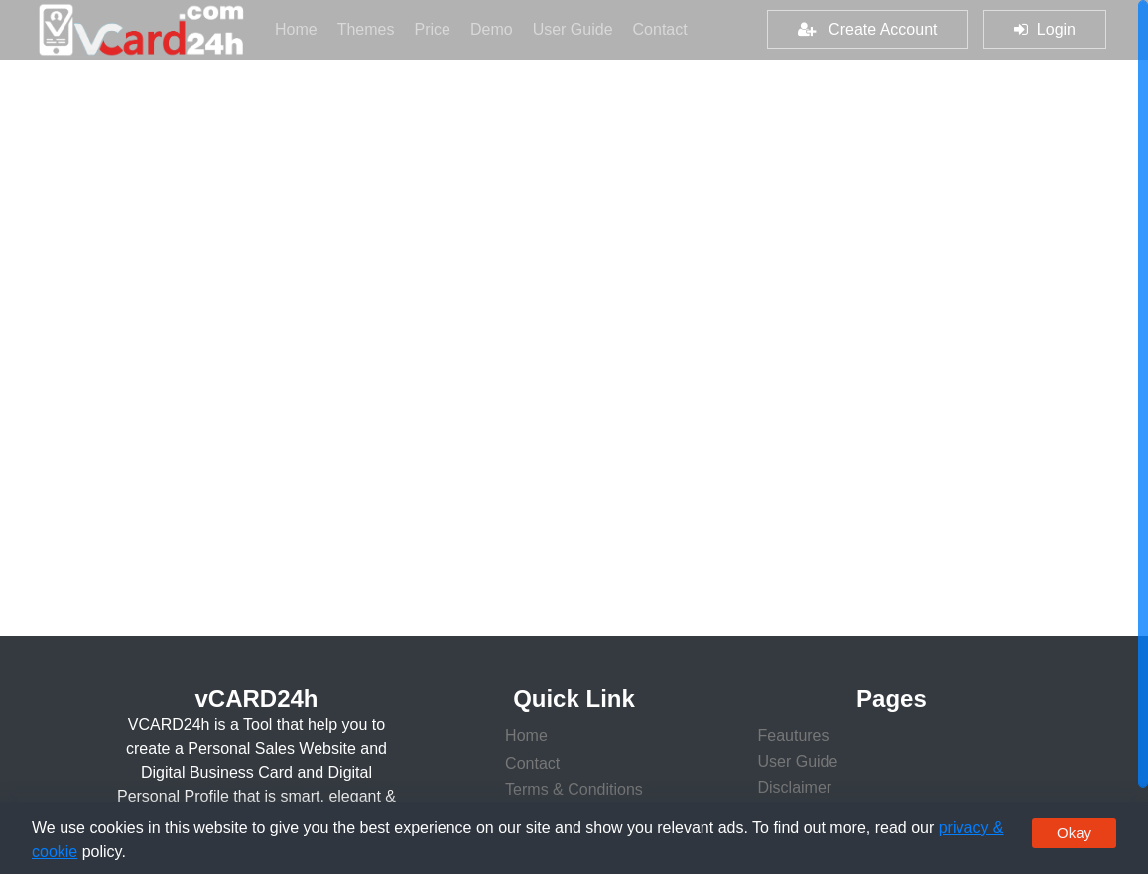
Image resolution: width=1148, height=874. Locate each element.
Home (301, 27)
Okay (1074, 832)
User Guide (578, 27)
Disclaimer (794, 787)
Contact (660, 29)
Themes (371, 27)
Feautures (793, 735)
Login (1045, 29)
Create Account (868, 29)
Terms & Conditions (574, 789)
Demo (496, 27)
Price (436, 27)
